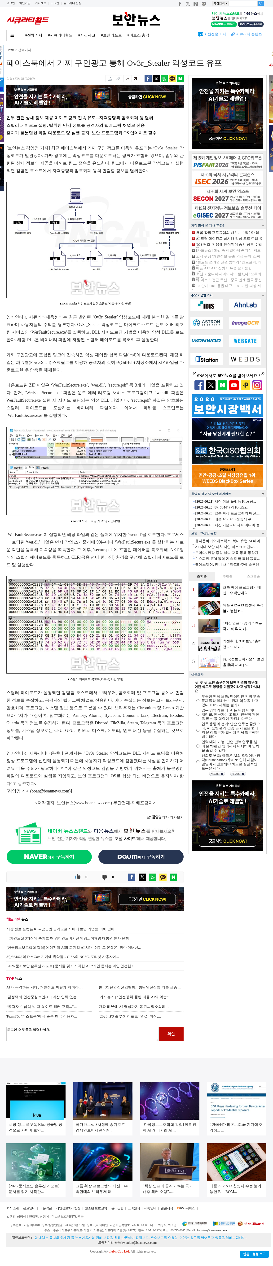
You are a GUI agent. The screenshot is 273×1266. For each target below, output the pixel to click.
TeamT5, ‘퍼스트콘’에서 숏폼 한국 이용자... (41, 1016)
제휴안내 (150, 1208)
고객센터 (134, 1208)
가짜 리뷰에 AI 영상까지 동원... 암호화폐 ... (134, 1007)
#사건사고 (86, 35)
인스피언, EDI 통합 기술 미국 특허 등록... (227, 559)
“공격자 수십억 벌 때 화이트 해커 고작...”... (41, 1007)
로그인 (10, 3)
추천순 (228, 576)
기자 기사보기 (165, 817)
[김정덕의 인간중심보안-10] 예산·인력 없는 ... (43, 997)
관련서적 (167, 1208)
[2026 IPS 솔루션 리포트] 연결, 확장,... (130, 1016)
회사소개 (12, 1208)
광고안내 (29, 1208)
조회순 (202, 576)
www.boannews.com (93, 802)
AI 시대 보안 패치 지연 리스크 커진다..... (226, 547)
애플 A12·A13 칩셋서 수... (224, 519)
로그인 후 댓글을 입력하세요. (82, 1034)
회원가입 (25, 3)
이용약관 (46, 1208)
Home (10, 50)
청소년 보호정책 (96, 1208)
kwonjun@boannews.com (138, 1242)
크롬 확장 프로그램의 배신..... (227, 513)
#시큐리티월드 (60, 35)
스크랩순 (253, 576)
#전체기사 (33, 35)
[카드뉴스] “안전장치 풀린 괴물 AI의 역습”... (135, 997)
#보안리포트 (111, 35)
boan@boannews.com (50, 791)
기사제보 (40, 3)
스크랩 (55, 3)
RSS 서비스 (187, 1208)
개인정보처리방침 (68, 1208)
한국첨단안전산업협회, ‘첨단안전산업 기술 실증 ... (140, 987)
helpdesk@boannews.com (212, 1230)
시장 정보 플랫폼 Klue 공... (225, 501)
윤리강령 (117, 1208)
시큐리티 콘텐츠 (249, 34)
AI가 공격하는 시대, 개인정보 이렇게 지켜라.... (44, 987)
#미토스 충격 (138, 35)
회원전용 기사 (215, 34)
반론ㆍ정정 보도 (254, 1254)
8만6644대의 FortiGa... (221, 507)
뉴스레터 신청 (72, 3)
